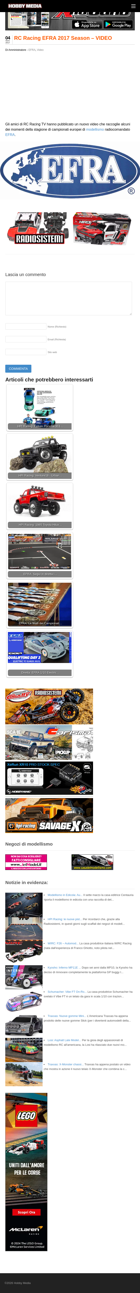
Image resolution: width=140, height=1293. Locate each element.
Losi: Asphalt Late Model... (64, 1040)
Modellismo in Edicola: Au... (65, 895)
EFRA (32, 49)
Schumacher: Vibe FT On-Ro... (67, 991)
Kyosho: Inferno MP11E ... (64, 967)
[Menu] (133, 6)
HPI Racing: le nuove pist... (65, 919)
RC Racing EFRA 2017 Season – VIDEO (63, 38)
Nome (57, 326)
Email (57, 339)
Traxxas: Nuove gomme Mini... (67, 1016)
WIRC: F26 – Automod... (63, 943)
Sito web (52, 352)
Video (40, 49)
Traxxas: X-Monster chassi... (66, 1064)
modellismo (95, 129)
